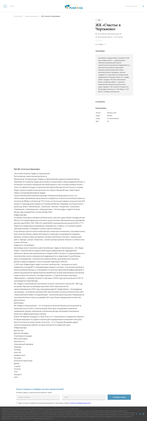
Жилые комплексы (31, 16)
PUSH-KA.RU (18, 16)
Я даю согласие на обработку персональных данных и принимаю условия (53, 403)
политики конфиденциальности (80, 403)
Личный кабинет (131, 6)
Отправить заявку (119, 397)
